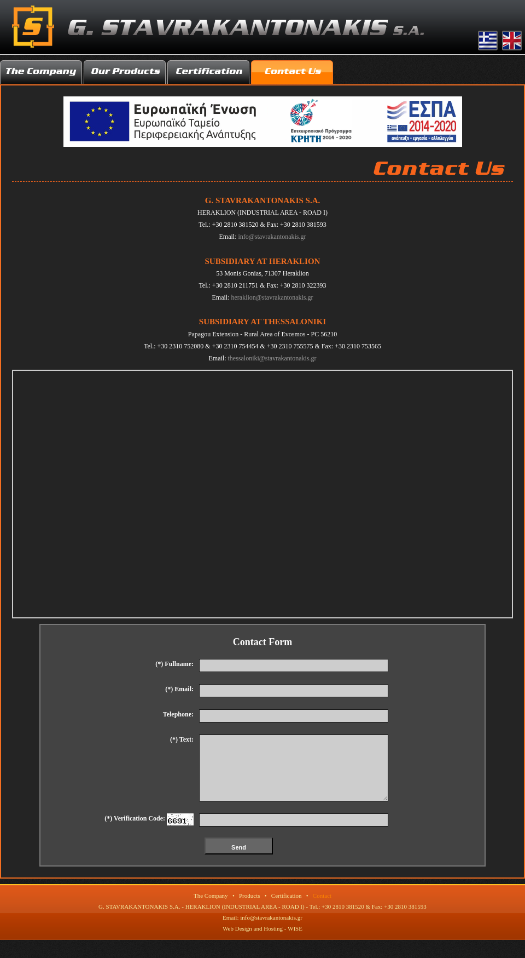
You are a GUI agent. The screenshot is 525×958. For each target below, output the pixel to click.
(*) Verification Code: (149, 833)
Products (249, 908)
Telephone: (178, 714)
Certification (286, 908)
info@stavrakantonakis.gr (272, 236)
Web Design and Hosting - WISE (262, 941)
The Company (211, 908)
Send (238, 860)
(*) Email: (179, 689)
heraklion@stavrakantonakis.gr (272, 297)
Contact (322, 908)
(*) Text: (182, 739)
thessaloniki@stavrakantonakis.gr (272, 358)
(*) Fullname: (174, 664)
